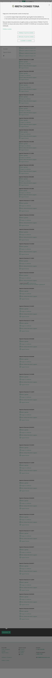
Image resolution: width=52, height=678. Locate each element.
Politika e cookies (7, 29)
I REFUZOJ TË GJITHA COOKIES (26, 36)
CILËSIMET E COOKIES (26, 40)
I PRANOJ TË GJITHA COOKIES (26, 33)
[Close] (49, 5)
